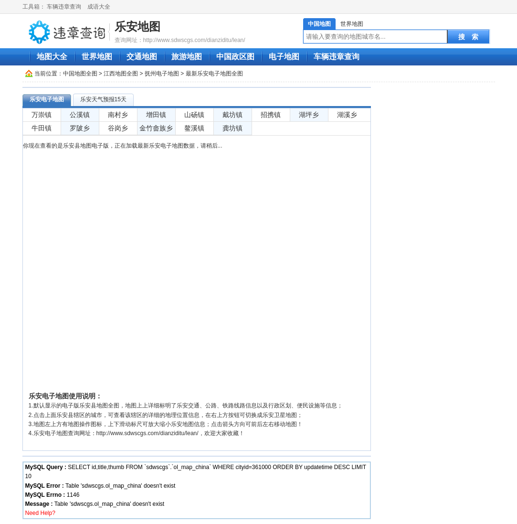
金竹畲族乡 (156, 128)
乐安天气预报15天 (103, 99)
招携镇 (271, 114)
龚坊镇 (232, 128)
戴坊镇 (232, 114)
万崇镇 (42, 114)
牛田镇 (42, 128)
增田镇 (156, 114)
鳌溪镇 (194, 128)
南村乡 (118, 114)
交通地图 (142, 57)
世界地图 (351, 24)
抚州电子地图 (162, 73)
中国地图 (319, 24)
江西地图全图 (121, 73)
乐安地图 (137, 26)
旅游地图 (186, 57)
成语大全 (98, 6)
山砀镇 (194, 114)
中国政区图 (235, 57)
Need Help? (40, 513)
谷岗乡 (118, 128)
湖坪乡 (309, 114)
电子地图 (284, 57)
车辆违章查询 (64, 6)
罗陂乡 (80, 128)
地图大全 (52, 57)
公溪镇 (80, 114)
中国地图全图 (80, 73)
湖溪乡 (347, 114)
